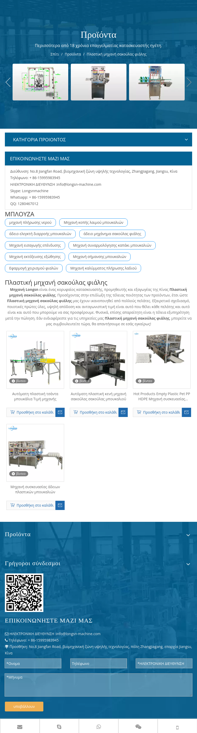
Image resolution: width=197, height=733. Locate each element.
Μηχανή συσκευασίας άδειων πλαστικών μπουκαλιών (35, 489)
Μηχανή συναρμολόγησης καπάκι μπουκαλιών (112, 245)
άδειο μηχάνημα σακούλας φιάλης (112, 233)
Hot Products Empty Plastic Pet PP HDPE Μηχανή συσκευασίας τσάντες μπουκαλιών (161, 396)
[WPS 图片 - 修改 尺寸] (24, 592)
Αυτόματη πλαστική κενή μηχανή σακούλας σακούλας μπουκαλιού (98, 396)
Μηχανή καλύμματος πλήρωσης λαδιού (103, 268)
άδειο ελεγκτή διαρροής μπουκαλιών (40, 233)
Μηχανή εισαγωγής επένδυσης (35, 245)
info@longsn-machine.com (79, 184)
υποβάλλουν (24, 706)
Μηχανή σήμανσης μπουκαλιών (99, 256)
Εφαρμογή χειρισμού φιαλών (33, 268)
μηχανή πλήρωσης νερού (30, 222)
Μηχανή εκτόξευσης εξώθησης (35, 256)
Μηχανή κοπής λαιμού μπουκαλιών (93, 222)
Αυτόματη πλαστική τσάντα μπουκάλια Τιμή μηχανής (35, 396)
